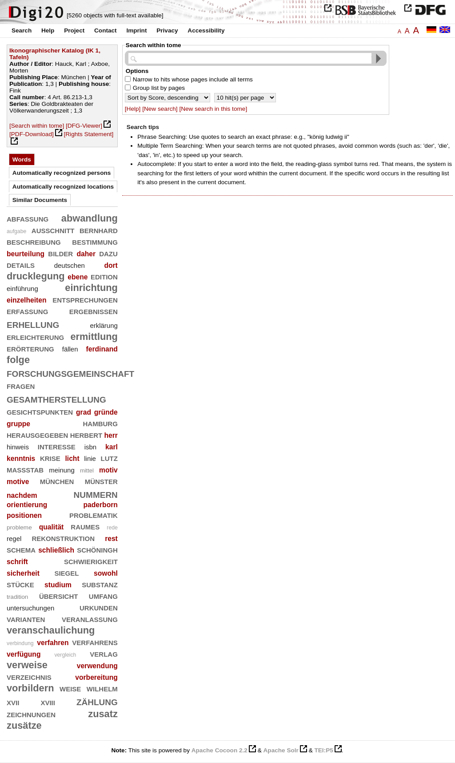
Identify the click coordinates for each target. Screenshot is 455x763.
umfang (103, 595)
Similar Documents (39, 200)
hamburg (100, 422)
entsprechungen (85, 299)
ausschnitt (53, 229)
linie (90, 458)
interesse (57, 446)
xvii (13, 701)
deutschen (69, 265)
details (21, 264)
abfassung (27, 218)
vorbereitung (96, 677)
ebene (78, 277)
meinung (61, 470)
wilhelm (102, 688)
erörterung (30, 348)
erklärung (103, 325)
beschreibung (34, 241)
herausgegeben (37, 434)
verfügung (23, 654)
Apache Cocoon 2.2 (219, 750)
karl (111, 447)
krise (50, 457)
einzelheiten (27, 300)
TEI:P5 (323, 750)
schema (21, 549)
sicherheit (23, 573)
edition (104, 276)
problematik (93, 514)
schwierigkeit (91, 560)
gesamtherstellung (56, 398)
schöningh (97, 549)
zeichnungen (31, 713)
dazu (108, 252)
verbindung (20, 643)
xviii (47, 701)
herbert (86, 434)
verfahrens (95, 641)
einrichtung (91, 287)
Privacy (167, 30)
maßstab (25, 469)
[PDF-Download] (31, 134)
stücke (20, 583)
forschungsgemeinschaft (70, 372)
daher (86, 254)
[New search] (159, 108)
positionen (24, 515)
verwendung (97, 666)
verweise (27, 664)
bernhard (99, 229)
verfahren (52, 642)
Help (47, 30)
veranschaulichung (51, 630)
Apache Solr (281, 750)
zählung (97, 701)
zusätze (24, 725)
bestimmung (95, 241)
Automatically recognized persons (61, 173)
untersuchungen (30, 608)
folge (18, 359)
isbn (90, 447)
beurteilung (25, 254)
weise (70, 688)
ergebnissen (93, 310)
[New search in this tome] (213, 108)
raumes (85, 526)
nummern (96, 494)
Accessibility (206, 30)
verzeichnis (29, 676)
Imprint (136, 30)
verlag (104, 653)
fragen (21, 385)
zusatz (103, 713)
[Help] (133, 108)
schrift (17, 561)
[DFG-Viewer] (84, 125)
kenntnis (21, 458)
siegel (66, 572)
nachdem (22, 495)
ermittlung (93, 336)
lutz (109, 457)
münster (101, 480)
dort (110, 265)
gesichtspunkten (40, 411)
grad (83, 412)
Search (22, 30)
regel (14, 538)
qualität (51, 527)
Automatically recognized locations (63, 186)
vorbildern (30, 688)
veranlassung (90, 618)
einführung (22, 288)
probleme (19, 527)
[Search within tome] (36, 125)
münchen (57, 480)
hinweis (18, 447)
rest (111, 538)
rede (112, 528)
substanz (100, 583)
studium (58, 585)
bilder (60, 252)
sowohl (106, 573)
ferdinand (102, 349)
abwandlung (89, 218)
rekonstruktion (63, 537)
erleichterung (35, 336)
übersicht (58, 595)
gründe (106, 412)
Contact (105, 30)
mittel (87, 470)
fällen (70, 349)
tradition (17, 596)
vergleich (65, 655)
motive (18, 481)
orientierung (27, 505)
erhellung (33, 324)
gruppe (18, 424)
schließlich (56, 550)
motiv (108, 470)
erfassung (27, 310)
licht (72, 458)
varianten (26, 618)
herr (110, 435)
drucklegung (36, 276)
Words (21, 159)
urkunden (99, 607)
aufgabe (16, 231)
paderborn (100, 505)
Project (74, 30)
